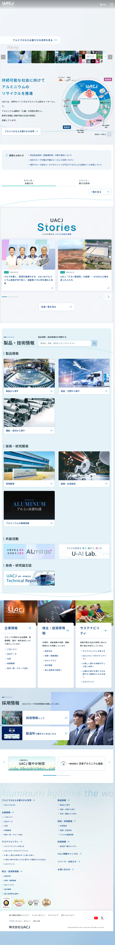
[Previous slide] (4, 762)
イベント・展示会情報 (84, 182)
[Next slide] (109, 762)
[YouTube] (96, 918)
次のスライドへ (110, 57)
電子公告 (36, 921)
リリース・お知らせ (29, 182)
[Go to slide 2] (63, 775)
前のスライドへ (3, 57)
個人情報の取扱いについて (19, 915)
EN (104, 4)
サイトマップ (53, 915)
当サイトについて (67, 915)
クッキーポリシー (38, 915)
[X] (102, 918)
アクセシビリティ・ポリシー (20, 921)
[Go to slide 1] (49, 775)
